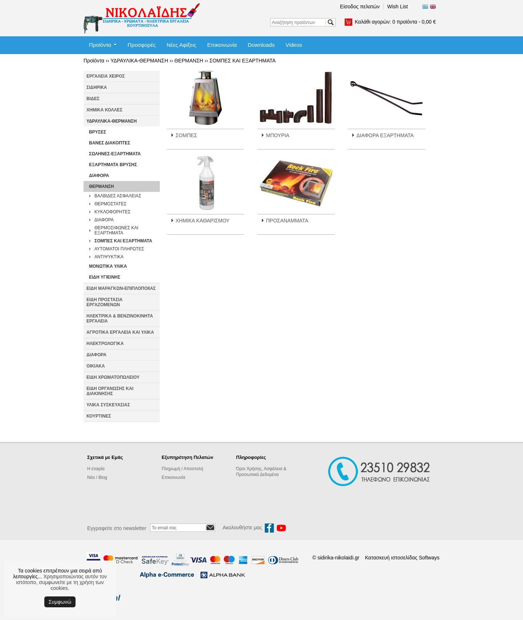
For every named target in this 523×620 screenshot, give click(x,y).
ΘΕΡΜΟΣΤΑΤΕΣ (110, 203)
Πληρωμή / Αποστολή (182, 468)
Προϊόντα (100, 45)
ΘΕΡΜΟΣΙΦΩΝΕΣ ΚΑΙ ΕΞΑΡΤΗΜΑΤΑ (116, 230)
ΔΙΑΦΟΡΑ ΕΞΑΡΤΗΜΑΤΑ (385, 135)
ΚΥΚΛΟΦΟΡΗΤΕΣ (112, 211)
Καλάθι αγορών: (395, 22)
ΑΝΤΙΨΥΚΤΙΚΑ (108, 256)
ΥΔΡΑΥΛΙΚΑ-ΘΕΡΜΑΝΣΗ (139, 60)
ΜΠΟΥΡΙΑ (277, 135)
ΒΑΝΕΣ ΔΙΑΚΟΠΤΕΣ (109, 142)
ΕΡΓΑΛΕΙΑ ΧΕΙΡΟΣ (105, 76)
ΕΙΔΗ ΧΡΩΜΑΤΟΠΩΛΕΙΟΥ (112, 377)
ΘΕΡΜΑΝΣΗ (188, 60)
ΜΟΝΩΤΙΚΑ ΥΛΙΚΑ (108, 266)
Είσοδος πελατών (360, 6)
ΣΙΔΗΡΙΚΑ (96, 87)
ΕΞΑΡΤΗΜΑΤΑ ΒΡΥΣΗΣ (113, 164)
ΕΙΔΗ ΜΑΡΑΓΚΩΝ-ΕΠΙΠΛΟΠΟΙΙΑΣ (121, 288)
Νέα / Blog (97, 477)
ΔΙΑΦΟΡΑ (99, 175)
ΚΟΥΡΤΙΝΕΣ (98, 416)
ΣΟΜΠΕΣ (186, 135)
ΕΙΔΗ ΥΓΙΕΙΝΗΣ (104, 277)
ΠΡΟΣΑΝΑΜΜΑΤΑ (287, 220)
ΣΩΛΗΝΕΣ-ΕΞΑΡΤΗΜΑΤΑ (115, 153)
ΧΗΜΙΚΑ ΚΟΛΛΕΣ (104, 109)
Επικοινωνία (222, 45)
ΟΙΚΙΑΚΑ (95, 366)
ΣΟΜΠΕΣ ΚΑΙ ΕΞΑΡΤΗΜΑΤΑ (243, 60)
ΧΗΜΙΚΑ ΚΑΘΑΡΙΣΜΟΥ (202, 220)
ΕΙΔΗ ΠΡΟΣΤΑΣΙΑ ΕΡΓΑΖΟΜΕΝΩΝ (104, 302)
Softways (429, 558)
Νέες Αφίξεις (181, 45)
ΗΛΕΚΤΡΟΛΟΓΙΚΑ (105, 343)
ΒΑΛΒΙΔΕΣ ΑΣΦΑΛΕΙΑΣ (117, 195)
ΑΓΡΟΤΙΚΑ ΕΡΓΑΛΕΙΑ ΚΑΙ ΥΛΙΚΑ (120, 332)
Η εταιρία (96, 468)
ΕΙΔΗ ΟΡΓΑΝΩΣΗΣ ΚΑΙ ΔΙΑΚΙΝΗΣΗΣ (109, 391)
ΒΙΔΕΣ (93, 98)
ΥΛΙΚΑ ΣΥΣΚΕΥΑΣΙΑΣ (108, 404)
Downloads (261, 45)
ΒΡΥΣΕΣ (97, 132)
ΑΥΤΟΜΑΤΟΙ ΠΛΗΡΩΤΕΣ (119, 248)
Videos (293, 45)
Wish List (397, 6)
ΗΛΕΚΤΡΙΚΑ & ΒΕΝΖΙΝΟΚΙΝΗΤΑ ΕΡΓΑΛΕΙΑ (119, 318)
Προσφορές (141, 45)
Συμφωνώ (60, 602)
